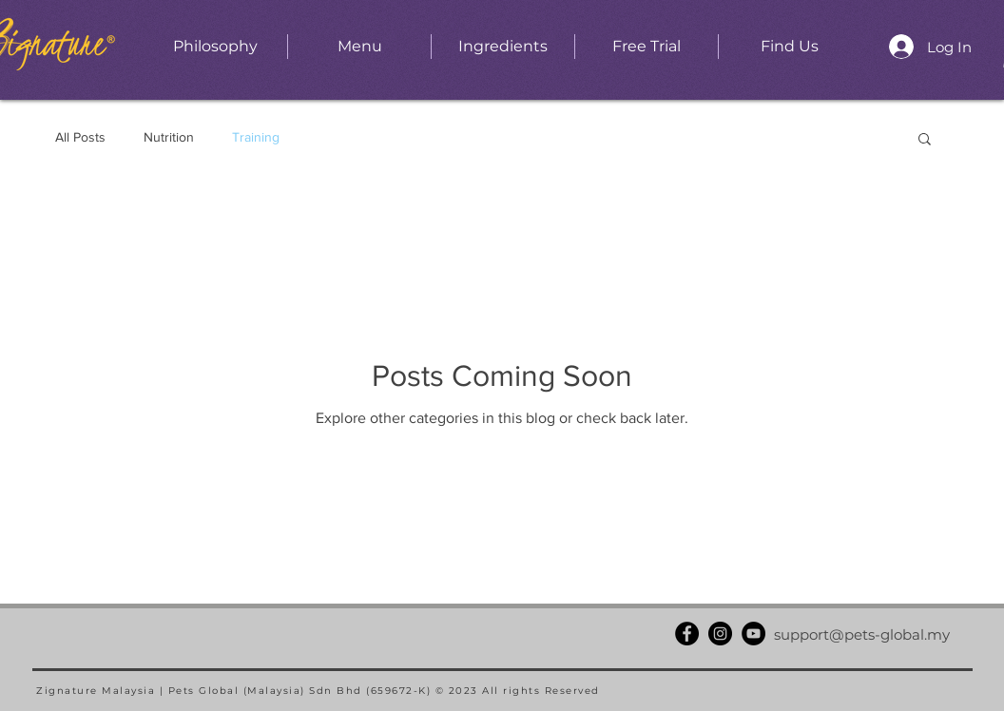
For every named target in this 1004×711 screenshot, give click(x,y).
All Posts (80, 136)
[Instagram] (720, 633)
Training (256, 136)
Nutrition (169, 136)
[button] (925, 140)
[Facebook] (687, 633)
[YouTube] (753, 633)
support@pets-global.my (862, 634)
